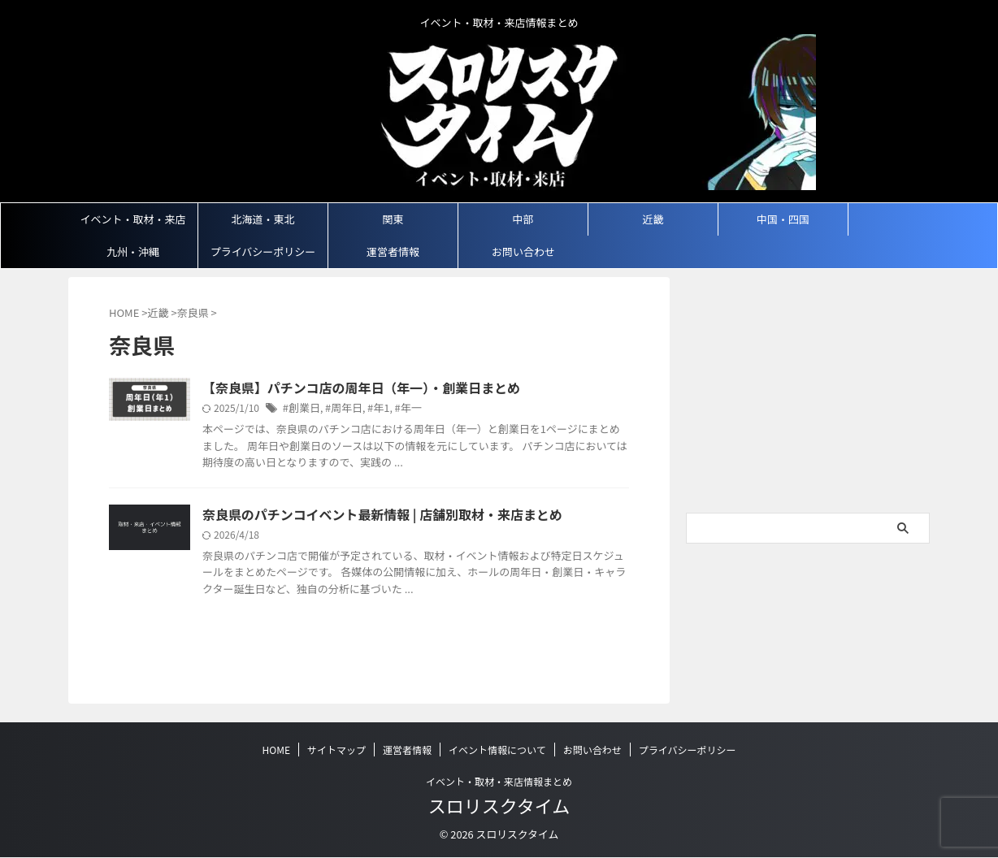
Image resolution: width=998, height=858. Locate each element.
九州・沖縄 (132, 251)
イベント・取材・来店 (132, 219)
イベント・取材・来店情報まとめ (499, 781)
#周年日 (340, 409)
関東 (392, 219)
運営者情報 (393, 251)
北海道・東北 (262, 219)
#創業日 (300, 409)
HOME (276, 749)
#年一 (400, 409)
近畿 (652, 219)
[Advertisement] (808, 398)
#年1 (372, 409)
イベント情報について (497, 749)
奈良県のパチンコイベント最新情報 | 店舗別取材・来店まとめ (360, 517)
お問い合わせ (523, 251)
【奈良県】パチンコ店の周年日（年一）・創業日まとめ (341, 388)
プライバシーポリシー (263, 251)
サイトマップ (336, 749)
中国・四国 (783, 219)
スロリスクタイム (499, 805)
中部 (522, 219)
